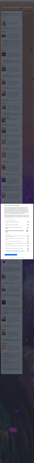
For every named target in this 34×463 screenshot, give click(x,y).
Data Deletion (12, 257)
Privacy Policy (22, 257)
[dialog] (17, 231)
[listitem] (17, 234)
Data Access (17, 257)
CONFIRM (10, 254)
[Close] (32, 205)
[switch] (27, 221)
